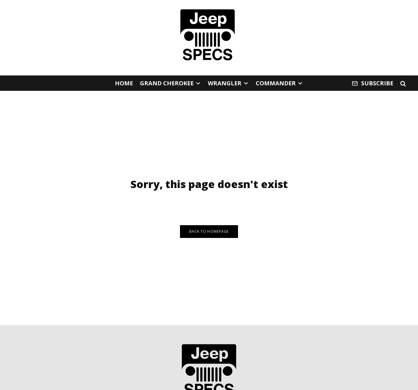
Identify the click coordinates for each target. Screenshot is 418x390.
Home (124, 83)
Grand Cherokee (167, 83)
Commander (276, 83)
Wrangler (225, 83)
